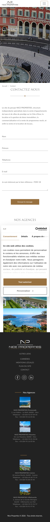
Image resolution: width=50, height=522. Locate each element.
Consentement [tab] (10, 236)
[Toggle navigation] (44, 3)
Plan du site (25, 366)
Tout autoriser (25, 282)
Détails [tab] (24, 236)
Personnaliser (25, 291)
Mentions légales (25, 362)
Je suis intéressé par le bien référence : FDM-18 (25, 186)
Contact (25, 370)
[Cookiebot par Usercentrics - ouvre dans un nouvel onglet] (35, 229)
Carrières (25, 359)
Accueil (4, 86)
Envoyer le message (25, 202)
